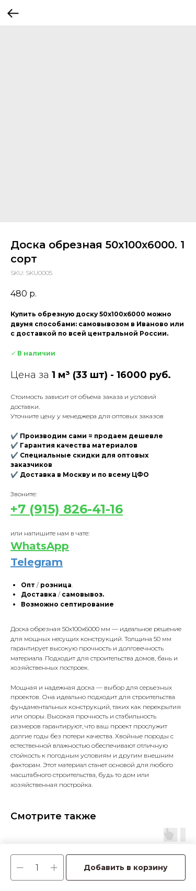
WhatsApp (39, 546)
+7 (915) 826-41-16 (66, 509)
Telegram (36, 562)
